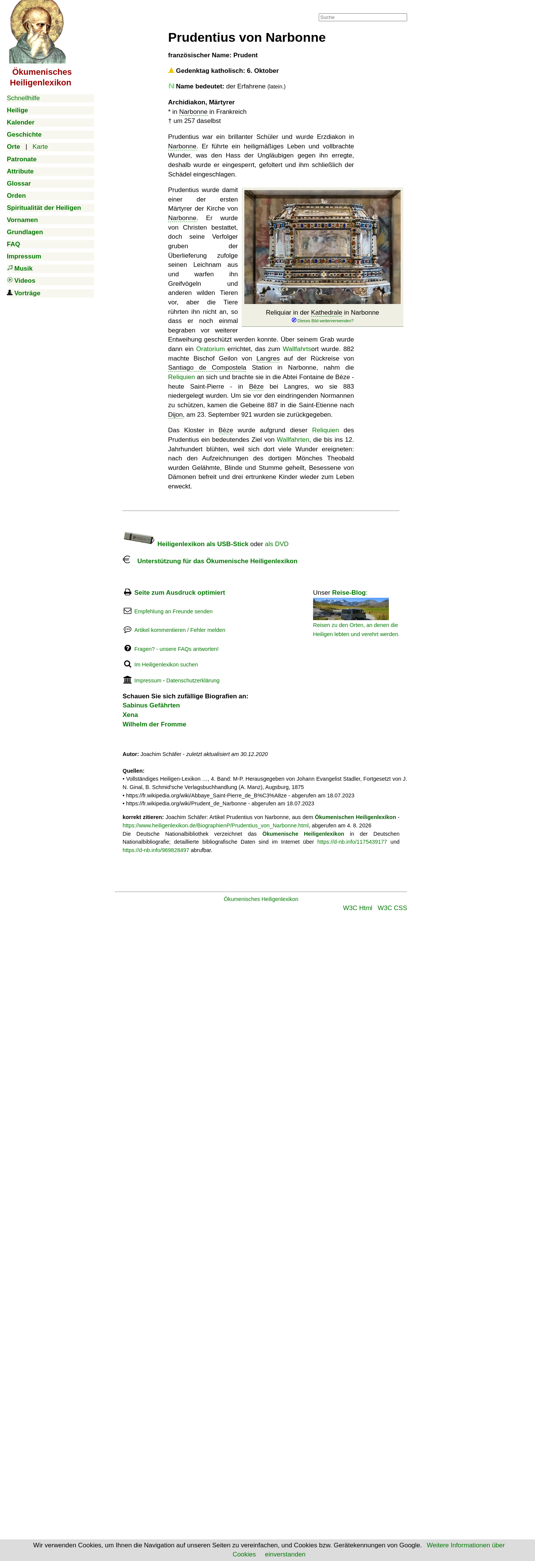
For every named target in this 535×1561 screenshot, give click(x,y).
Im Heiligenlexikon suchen (166, 665)
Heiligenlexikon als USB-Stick (186, 544)
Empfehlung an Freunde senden (173, 611)
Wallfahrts (297, 349)
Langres (268, 358)
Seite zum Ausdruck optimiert (179, 592)
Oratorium (210, 349)
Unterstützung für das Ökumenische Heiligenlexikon (210, 561)
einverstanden (285, 1554)
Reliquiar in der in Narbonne (322, 316)
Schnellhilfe (23, 98)
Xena (130, 714)
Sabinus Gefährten (151, 705)
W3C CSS (392, 908)
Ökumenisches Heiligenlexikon (261, 899)
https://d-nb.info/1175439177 (352, 842)
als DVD (276, 544)
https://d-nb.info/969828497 (156, 850)
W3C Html (357, 908)
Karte (40, 146)
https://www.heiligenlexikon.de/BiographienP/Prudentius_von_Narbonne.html (215, 825)
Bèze (256, 386)
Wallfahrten (293, 439)
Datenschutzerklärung (192, 680)
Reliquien (181, 377)
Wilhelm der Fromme (154, 724)
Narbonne (193, 111)
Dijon (175, 414)
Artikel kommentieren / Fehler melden (179, 630)
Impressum (147, 680)
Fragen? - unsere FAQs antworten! (176, 649)
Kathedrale (326, 312)
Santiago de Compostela (207, 367)
